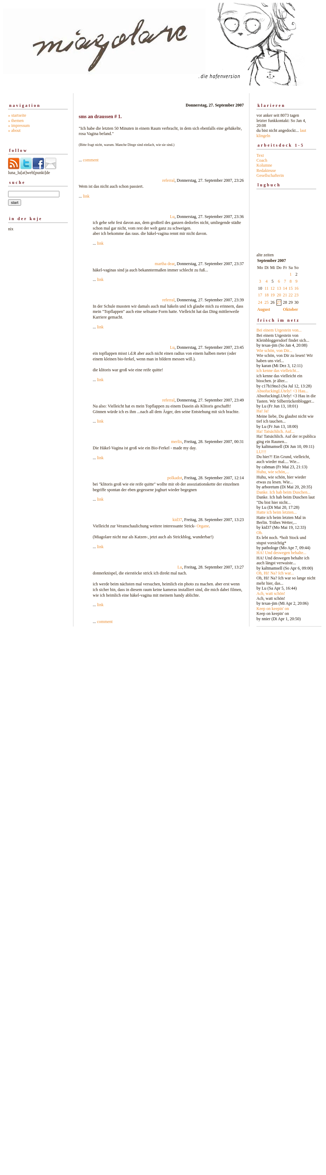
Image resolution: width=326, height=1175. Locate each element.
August (263, 309)
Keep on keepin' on (272, 608)
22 (290, 295)
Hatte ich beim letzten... (276, 512)
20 (279, 295)
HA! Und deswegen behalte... (281, 552)
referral (168, 180)
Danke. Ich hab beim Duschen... (283, 492)
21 (285, 295)
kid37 (177, 519)
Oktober (290, 309)
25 (267, 302)
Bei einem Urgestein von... (278, 330)
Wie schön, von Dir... (274, 350)
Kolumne (264, 165)
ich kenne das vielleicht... (277, 370)
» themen (16, 120)
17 (260, 295)
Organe (203, 526)
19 (272, 295)
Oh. (259, 532)
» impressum (19, 125)
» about (14, 130)
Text (260, 155)
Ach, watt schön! (270, 593)
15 (290, 288)
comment (91, 160)
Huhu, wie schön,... (272, 471)
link (86, 196)
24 (260, 302)
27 (279, 302)
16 (296, 288)
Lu (172, 216)
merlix (176, 441)
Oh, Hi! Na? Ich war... (275, 573)
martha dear (165, 263)
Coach (261, 160)
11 (267, 288)
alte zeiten (286, 435)
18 (267, 295)
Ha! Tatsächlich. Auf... (275, 431)
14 (285, 288)
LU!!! (261, 451)
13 (279, 288)
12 (272, 288)
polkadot (174, 477)
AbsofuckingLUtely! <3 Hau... (282, 391)
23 (296, 295)
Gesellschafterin (270, 175)
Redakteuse (266, 170)
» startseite (17, 115)
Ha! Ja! (262, 411)
